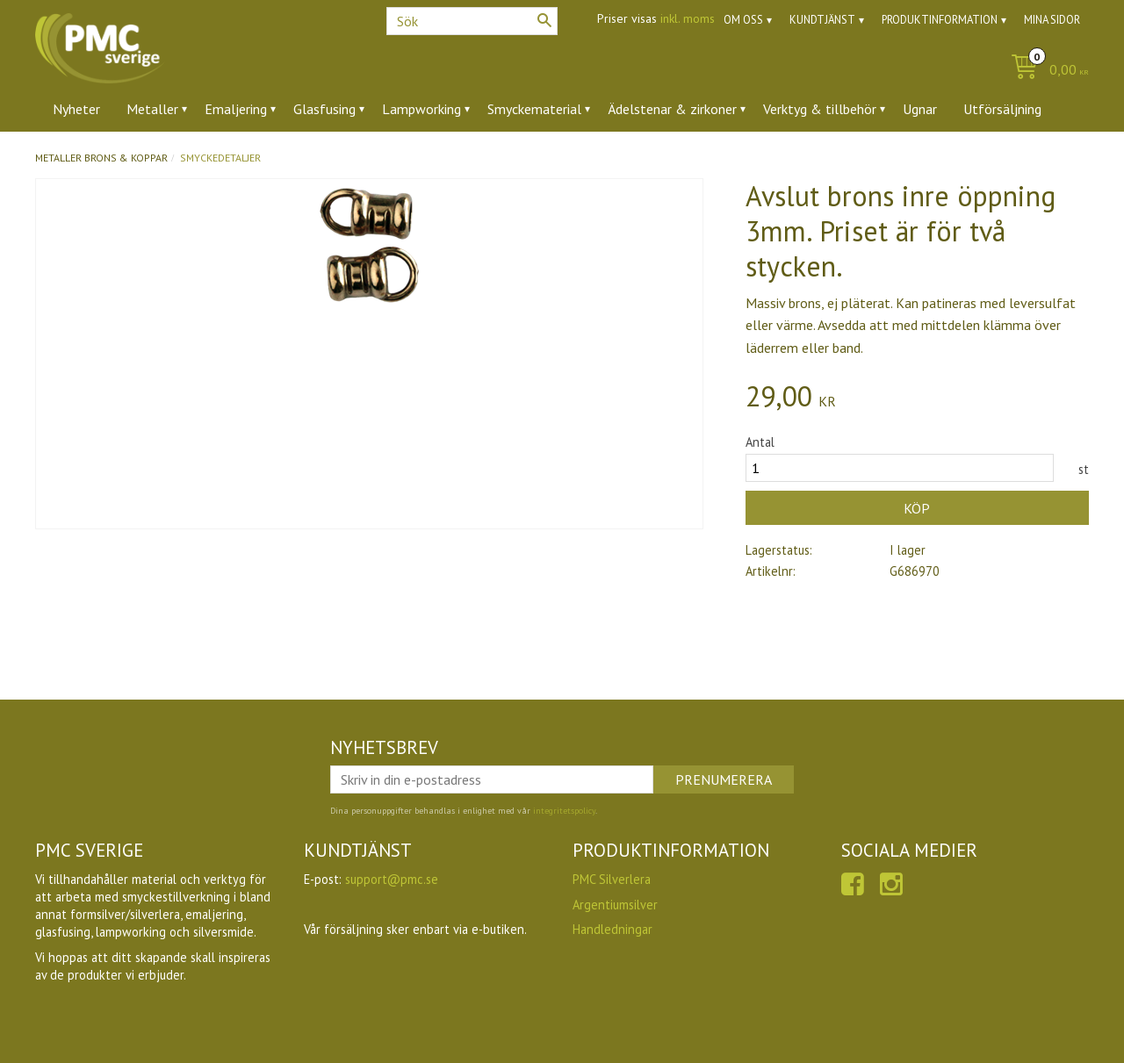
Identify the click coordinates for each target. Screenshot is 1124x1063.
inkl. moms (687, 18)
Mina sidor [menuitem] (1052, 19)
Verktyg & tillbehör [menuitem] (819, 109)
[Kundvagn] (1045, 71)
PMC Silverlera (612, 879)
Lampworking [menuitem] (421, 109)
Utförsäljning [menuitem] (1002, 109)
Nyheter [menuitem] (76, 109)
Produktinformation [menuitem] (940, 19)
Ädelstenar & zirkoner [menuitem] (672, 109)
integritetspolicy (564, 810)
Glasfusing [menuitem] (324, 109)
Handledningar (612, 929)
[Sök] (544, 20)
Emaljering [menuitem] (236, 109)
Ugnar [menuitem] (920, 109)
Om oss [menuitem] (743, 19)
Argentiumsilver (615, 904)
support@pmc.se (391, 879)
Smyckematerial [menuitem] (534, 109)
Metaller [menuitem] (152, 109)
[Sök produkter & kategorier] (472, 21)
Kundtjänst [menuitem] (822, 19)
